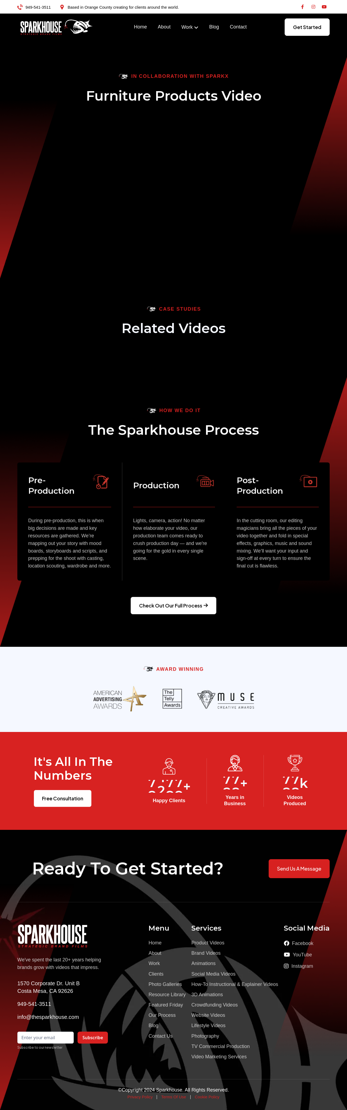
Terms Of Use (173, 1097)
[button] (189, 27)
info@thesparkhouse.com (48, 1017)
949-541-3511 (38, 7)
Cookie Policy (207, 1097)
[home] (56, 27)
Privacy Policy (140, 1097)
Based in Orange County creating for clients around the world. (123, 7)
